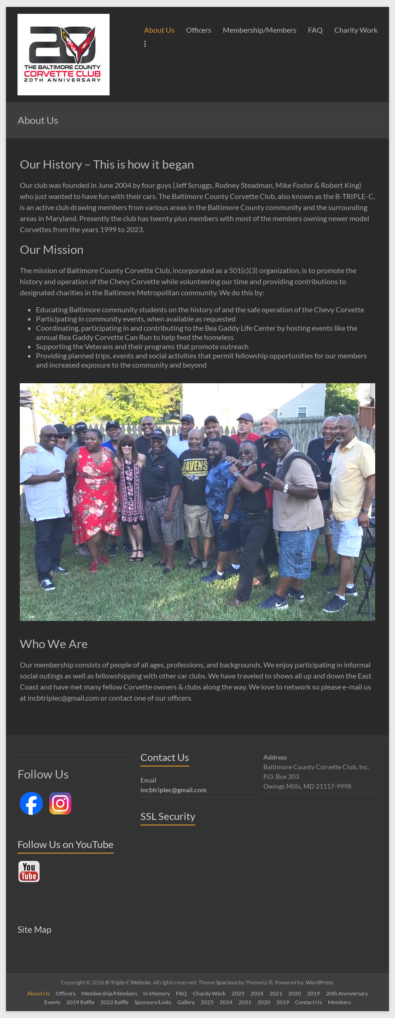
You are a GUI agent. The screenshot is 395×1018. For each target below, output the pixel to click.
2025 (238, 993)
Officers (198, 29)
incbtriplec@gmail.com (173, 790)
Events (52, 1002)
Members (339, 1002)
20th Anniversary (347, 993)
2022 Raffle (114, 1002)
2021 (275, 993)
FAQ (315, 29)
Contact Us (308, 1002)
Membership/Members (259, 29)
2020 (294, 993)
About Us (159, 29)
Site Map (34, 929)
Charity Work (356, 29)
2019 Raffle (80, 1002)
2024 (256, 993)
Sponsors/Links (152, 1002)
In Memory (156, 993)
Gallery (186, 1002)
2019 (313, 993)
